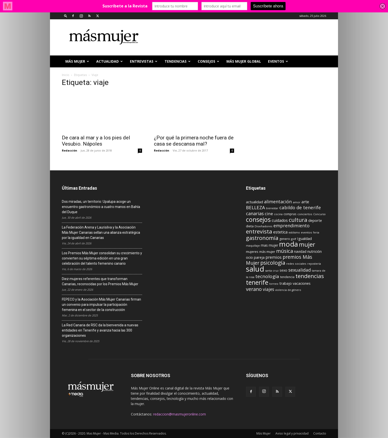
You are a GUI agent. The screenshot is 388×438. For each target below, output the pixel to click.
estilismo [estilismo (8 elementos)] (294, 232)
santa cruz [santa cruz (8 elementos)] (272, 270)
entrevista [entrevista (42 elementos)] (259, 231)
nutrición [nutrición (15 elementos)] (314, 251)
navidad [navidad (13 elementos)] (300, 251)
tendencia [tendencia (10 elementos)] (287, 277)
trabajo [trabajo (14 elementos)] (285, 283)
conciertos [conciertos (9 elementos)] (304, 214)
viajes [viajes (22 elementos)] (268, 289)
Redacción (69, 150)
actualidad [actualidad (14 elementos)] (254, 202)
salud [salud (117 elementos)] (255, 269)
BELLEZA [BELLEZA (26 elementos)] (255, 207)
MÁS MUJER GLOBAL (243, 61)
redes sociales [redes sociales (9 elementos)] (296, 263)
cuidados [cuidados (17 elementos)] (280, 220)
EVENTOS (278, 61)
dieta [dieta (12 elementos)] (250, 226)
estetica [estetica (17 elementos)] (280, 232)
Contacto (319, 433)
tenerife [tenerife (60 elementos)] (257, 282)
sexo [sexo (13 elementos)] (283, 270)
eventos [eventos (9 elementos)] (306, 232)
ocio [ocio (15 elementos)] (249, 257)
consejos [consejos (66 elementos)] (258, 219)
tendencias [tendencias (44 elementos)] (309, 276)
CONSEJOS (208, 61)
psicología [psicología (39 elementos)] (272, 262)
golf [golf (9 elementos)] (293, 239)
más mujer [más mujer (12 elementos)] (267, 251)
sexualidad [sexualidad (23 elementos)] (299, 270)
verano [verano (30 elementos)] (254, 289)
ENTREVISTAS (143, 61)
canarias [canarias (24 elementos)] (255, 213)
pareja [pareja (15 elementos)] (259, 257)
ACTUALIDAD (109, 61)
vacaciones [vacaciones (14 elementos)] (302, 283)
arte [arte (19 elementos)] (305, 202)
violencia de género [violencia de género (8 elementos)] (288, 290)
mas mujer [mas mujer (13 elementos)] (269, 245)
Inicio (65, 75)
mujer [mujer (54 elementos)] (307, 244)
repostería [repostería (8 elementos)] (314, 263)
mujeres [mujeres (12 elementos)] (252, 251)
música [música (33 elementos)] (284, 250)
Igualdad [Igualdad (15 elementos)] (304, 238)
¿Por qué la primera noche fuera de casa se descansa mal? (194, 141)
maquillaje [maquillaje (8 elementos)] (253, 245)
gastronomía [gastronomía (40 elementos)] (262, 237)
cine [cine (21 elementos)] (269, 213)
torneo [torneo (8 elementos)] (273, 283)
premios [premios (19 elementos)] (274, 257)
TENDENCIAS (178, 61)
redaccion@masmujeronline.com (179, 414)
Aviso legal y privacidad (292, 433)
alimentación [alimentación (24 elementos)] (278, 202)
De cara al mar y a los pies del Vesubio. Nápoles (96, 141)
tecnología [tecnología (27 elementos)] (267, 276)
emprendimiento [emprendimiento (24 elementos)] (291, 226)
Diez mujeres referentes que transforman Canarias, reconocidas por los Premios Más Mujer (100, 281)
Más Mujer (77, 61)
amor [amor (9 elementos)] (296, 202)
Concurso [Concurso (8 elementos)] (319, 214)
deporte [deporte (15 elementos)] (315, 220)
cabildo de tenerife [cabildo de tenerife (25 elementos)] (300, 207)
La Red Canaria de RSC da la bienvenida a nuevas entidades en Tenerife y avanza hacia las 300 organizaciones (100, 330)
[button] (65, 16)
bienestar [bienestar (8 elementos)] (272, 208)
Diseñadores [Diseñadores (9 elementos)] (263, 226)
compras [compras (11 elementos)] (290, 214)
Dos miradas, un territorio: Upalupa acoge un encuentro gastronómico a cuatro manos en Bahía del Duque (101, 207)
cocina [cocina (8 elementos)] (278, 214)
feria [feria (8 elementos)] (316, 232)
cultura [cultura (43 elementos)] (298, 219)
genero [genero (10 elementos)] (284, 239)
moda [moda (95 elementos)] (288, 244)
